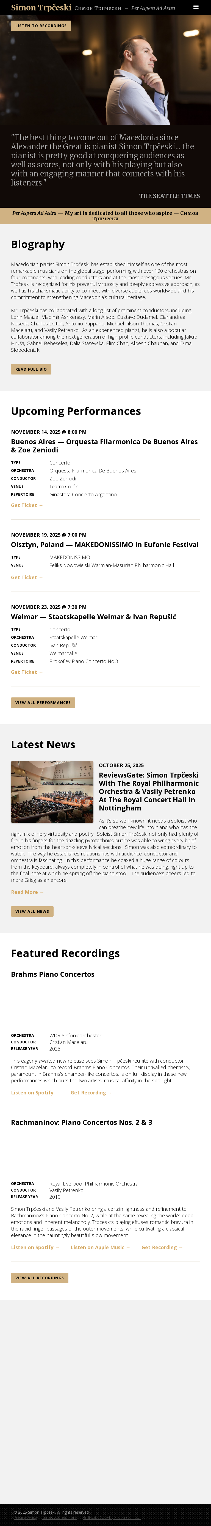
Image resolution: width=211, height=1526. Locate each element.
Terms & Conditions (59, 1517)
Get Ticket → (27, 505)
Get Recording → (91, 1092)
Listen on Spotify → (35, 1092)
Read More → (27, 892)
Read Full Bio (31, 369)
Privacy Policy (25, 1517)
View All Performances (43, 702)
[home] (41, 8)
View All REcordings (39, 1277)
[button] (196, 7)
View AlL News (32, 911)
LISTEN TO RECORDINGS (41, 25)
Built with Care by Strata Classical (112, 1517)
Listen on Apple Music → (101, 1247)
